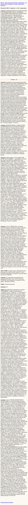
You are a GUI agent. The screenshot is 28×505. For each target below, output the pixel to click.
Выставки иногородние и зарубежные (14, 2)
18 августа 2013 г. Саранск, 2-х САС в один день (14, 3)
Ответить (3, 5)
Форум (2, 2)
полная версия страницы (7, 502)
